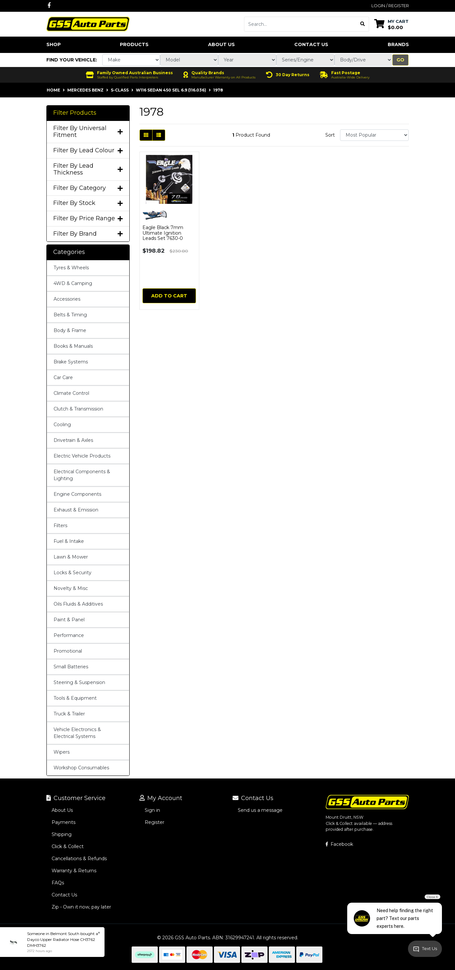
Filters (60, 525)
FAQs (58, 883)
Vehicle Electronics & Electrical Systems (77, 733)
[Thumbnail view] (146, 135)
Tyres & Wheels (71, 268)
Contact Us (311, 44)
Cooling (62, 424)
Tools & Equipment (75, 698)
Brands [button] (398, 44)
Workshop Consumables (81, 768)
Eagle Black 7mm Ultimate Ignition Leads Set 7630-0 (162, 233)
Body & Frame (70, 330)
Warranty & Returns (74, 871)
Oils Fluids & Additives (78, 604)
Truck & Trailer (69, 714)
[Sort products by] (374, 135)
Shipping (62, 834)
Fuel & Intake (69, 541)
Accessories (67, 299)
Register (154, 822)
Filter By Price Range (88, 218)
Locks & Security (72, 573)
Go (400, 60)
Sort (330, 135)
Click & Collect (68, 846)
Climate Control (71, 393)
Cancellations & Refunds (79, 858)
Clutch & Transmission (78, 409)
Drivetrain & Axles (73, 440)
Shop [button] (53, 44)
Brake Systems (71, 362)
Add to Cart (169, 296)
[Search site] (362, 24)
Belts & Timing (70, 315)
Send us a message (260, 810)
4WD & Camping (73, 283)
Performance (69, 635)
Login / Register (390, 5)
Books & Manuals (73, 346)
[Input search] (300, 24)
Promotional (68, 651)
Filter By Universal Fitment (88, 132)
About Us (221, 44)
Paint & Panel (69, 620)
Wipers (62, 752)
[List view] (158, 135)
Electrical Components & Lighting (82, 475)
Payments (63, 822)
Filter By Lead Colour (88, 150)
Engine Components (77, 494)
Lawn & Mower (71, 557)
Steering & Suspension (79, 682)
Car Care (63, 377)
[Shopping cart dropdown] (391, 24)
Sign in (152, 810)
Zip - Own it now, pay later (81, 907)
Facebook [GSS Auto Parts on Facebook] (339, 844)
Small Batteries (71, 667)
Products (134, 44)
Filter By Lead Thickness (88, 169)
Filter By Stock (88, 203)
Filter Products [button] (74, 112)
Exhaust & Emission (76, 510)
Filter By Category (88, 188)
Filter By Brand (88, 233)
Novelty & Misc (71, 588)
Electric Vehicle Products (82, 456)
